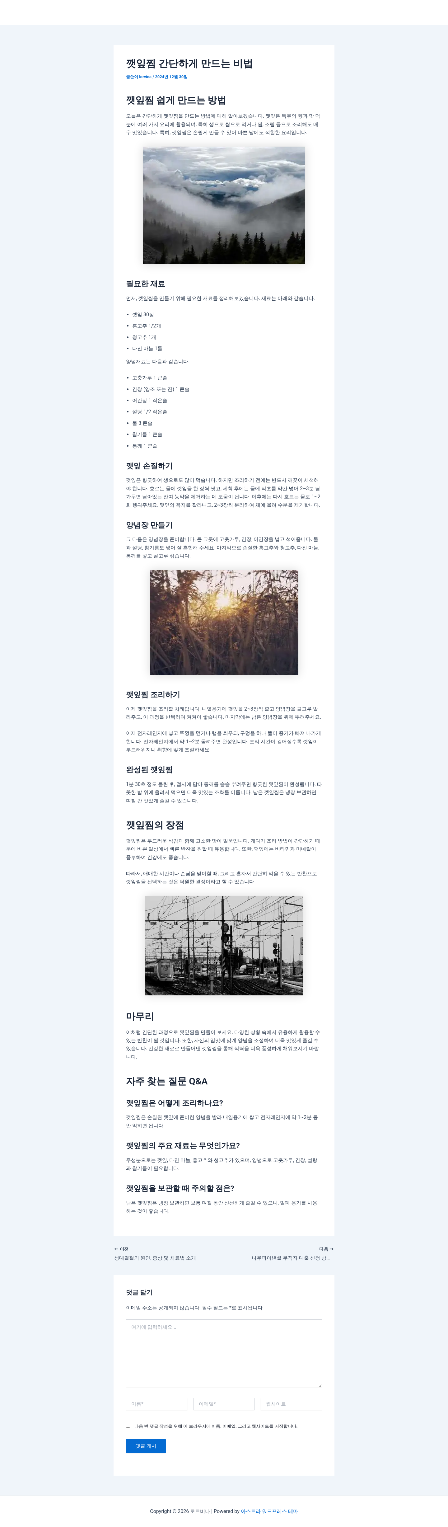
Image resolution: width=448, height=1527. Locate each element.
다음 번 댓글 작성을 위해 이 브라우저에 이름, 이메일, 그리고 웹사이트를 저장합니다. (215, 1426)
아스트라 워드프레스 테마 (269, 1511)
